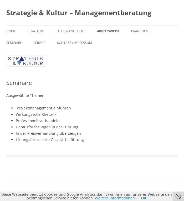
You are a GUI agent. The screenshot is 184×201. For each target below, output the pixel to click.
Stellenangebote (70, 31)
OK (143, 197)
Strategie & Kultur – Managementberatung (78, 12)
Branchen (139, 31)
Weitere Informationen (115, 197)
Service (39, 43)
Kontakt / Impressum (74, 43)
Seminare (14, 43)
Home (11, 31)
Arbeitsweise (108, 31)
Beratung (35, 31)
